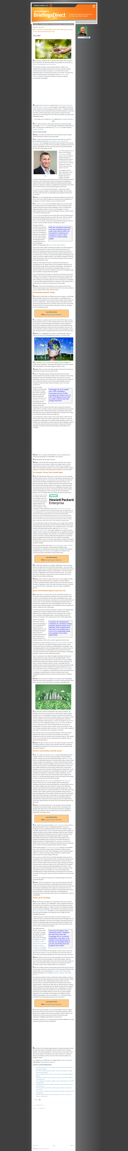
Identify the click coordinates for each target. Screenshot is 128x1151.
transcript (62, 119)
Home (54, 1145)
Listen (35, 119)
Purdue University (58, 825)
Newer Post (35, 1145)
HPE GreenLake (66, 780)
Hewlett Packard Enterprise (48, 1062)
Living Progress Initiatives (53, 314)
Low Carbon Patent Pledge (60, 971)
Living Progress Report (41, 910)
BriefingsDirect (45, 105)
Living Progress (62, 154)
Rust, (58, 995)
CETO (38, 853)
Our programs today (38, 189)
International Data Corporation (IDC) (60, 642)
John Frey (43, 125)
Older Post (72, 1145)
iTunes (52, 119)
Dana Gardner (57, 127)
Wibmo (53, 755)
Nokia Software (49, 780)
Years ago (35, 215)
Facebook (55, 972)
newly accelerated (43, 107)
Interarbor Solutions (38, 129)
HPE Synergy (68, 758)
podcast (42, 119)
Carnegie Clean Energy (52, 847)
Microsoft (35, 974)
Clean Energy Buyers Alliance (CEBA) (62, 545)
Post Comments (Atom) (44, 1148)
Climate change (41, 203)
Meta (46, 972)
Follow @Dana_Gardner (83, 41)
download (69, 119)
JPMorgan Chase (63, 972)
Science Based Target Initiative (57, 245)
